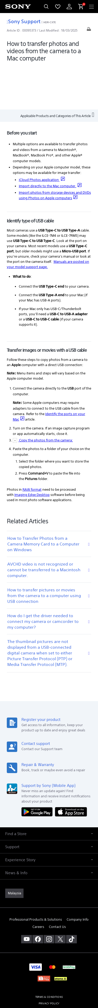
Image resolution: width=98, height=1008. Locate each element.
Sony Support (24, 21)
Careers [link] (38, 883)
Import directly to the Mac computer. (50, 143)
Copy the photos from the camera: (45, 396)
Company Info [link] (78, 876)
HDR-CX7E (49, 22)
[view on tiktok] (71, 895)
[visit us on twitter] (60, 895)
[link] (14, 849)
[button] (49, 790)
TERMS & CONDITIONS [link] (49, 953)
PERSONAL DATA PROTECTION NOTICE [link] (49, 966)
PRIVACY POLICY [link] (49, 960)
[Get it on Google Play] (38, 768)
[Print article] (89, 30)
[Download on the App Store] (71, 768)
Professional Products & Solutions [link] (35, 876)
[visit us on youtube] (26, 895)
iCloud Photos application (42, 136)
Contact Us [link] (57, 883)
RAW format (32, 446)
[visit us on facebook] (37, 895)
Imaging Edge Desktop (32, 451)
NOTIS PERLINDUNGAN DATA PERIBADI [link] (49, 973)
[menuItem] (58, 6)
